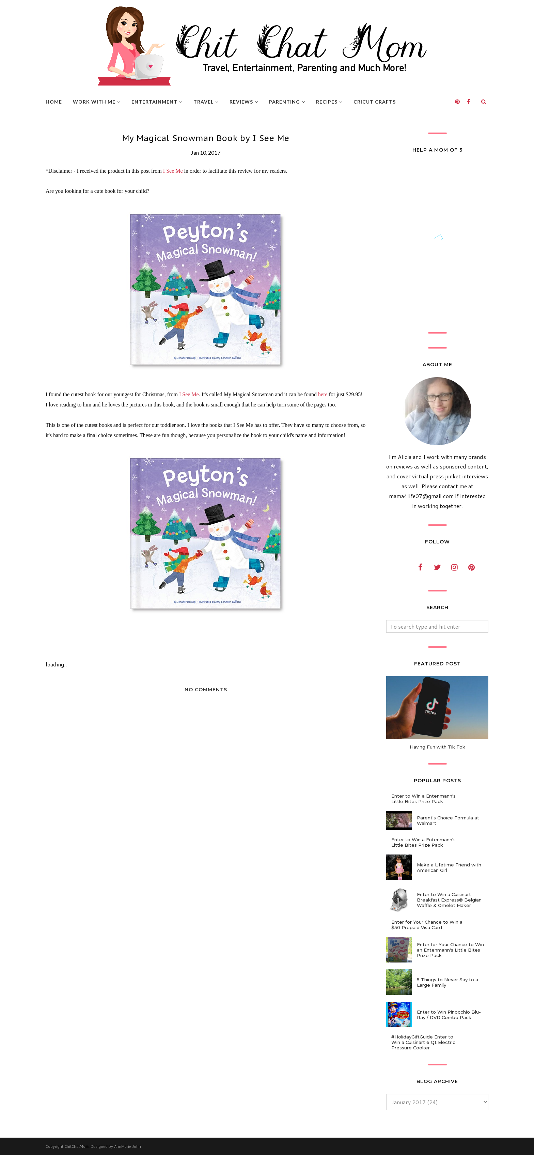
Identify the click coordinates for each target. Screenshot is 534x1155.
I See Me (173, 171)
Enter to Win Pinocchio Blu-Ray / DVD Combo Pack (449, 1014)
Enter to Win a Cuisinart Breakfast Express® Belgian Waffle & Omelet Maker (449, 900)
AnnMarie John (127, 1146)
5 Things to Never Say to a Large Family (447, 982)
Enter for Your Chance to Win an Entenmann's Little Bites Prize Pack (450, 950)
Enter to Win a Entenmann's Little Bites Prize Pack (423, 798)
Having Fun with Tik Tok (437, 747)
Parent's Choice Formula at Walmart (448, 820)
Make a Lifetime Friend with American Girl (449, 867)
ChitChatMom (76, 1146)
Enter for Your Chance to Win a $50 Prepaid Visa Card (426, 924)
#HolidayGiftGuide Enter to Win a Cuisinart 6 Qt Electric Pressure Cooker (423, 1042)
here (323, 394)
